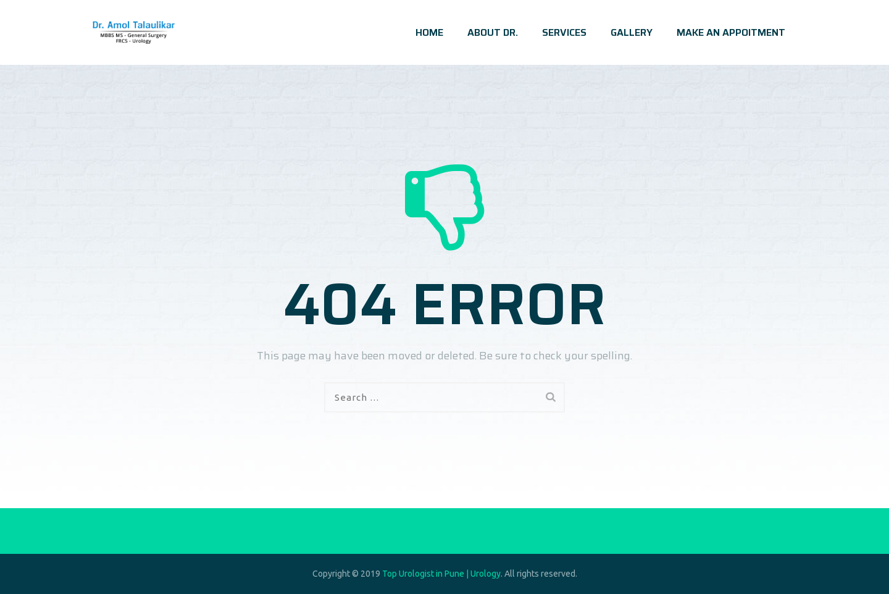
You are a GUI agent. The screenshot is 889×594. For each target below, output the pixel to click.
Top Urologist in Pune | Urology (441, 574)
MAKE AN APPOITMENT (731, 32)
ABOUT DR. (492, 32)
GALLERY (632, 32)
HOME (429, 32)
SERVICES (564, 32)
